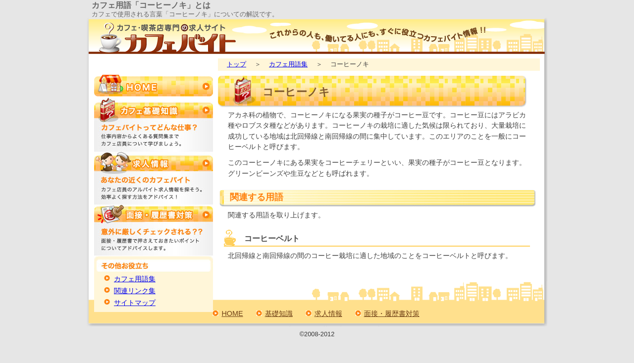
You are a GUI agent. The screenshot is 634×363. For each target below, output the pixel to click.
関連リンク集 (135, 291)
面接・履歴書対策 (392, 313)
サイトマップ (135, 303)
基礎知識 (279, 313)
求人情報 (328, 313)
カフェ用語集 (288, 64)
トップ (236, 64)
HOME (232, 313)
